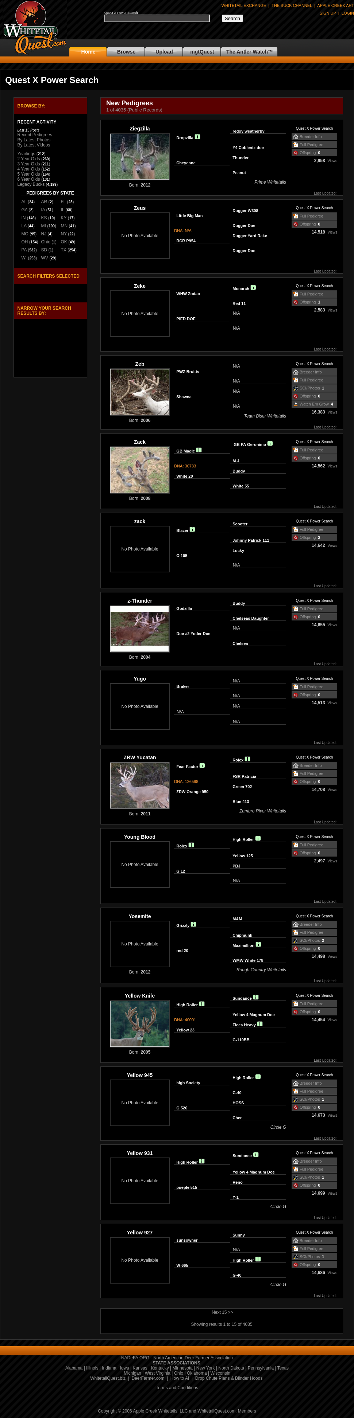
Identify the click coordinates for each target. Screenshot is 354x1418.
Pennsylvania (261, 1368)
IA (43, 209)
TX (63, 249)
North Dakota (231, 1368)
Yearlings (26, 153)
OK (64, 241)
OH (25, 241)
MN (64, 225)
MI (43, 225)
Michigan (132, 1373)
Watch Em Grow (314, 404)
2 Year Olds (29, 158)
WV (44, 258)
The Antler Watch (247, 52)
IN (24, 217)
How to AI (179, 1378)
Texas (283, 1368)
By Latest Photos (34, 139)
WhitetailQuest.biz (108, 1378)
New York (205, 1368)
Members (247, 1411)
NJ (44, 233)
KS (44, 217)
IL (63, 209)
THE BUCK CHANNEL (292, 5)
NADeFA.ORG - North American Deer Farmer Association (177, 1357)
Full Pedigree (311, 144)
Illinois (92, 1368)
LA (24, 225)
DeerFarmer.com (147, 1378)
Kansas (140, 1368)
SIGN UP (328, 13)
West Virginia (157, 1373)
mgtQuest (202, 52)
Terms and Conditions (177, 1387)
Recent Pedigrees (35, 134)
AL (24, 201)
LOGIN (348, 13)
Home (88, 52)
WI (24, 258)
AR (44, 201)
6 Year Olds (29, 179)
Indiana (109, 1368)
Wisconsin (220, 1373)
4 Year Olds (29, 169)
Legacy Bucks (31, 184)
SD (44, 249)
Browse (126, 52)
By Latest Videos (34, 145)
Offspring (308, 152)
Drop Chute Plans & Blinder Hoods (229, 1378)
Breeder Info (311, 136)
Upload (164, 52)
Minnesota (183, 1368)
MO (25, 233)
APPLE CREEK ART (335, 5)
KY (64, 217)
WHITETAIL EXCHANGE (244, 5)
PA (24, 249)
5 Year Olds (29, 174)
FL (63, 201)
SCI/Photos (310, 388)
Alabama (73, 1368)
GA (25, 209)
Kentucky (160, 1368)
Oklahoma (197, 1373)
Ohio (45, 241)
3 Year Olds (29, 164)
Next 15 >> (222, 1312)
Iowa (124, 1368)
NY (64, 233)
